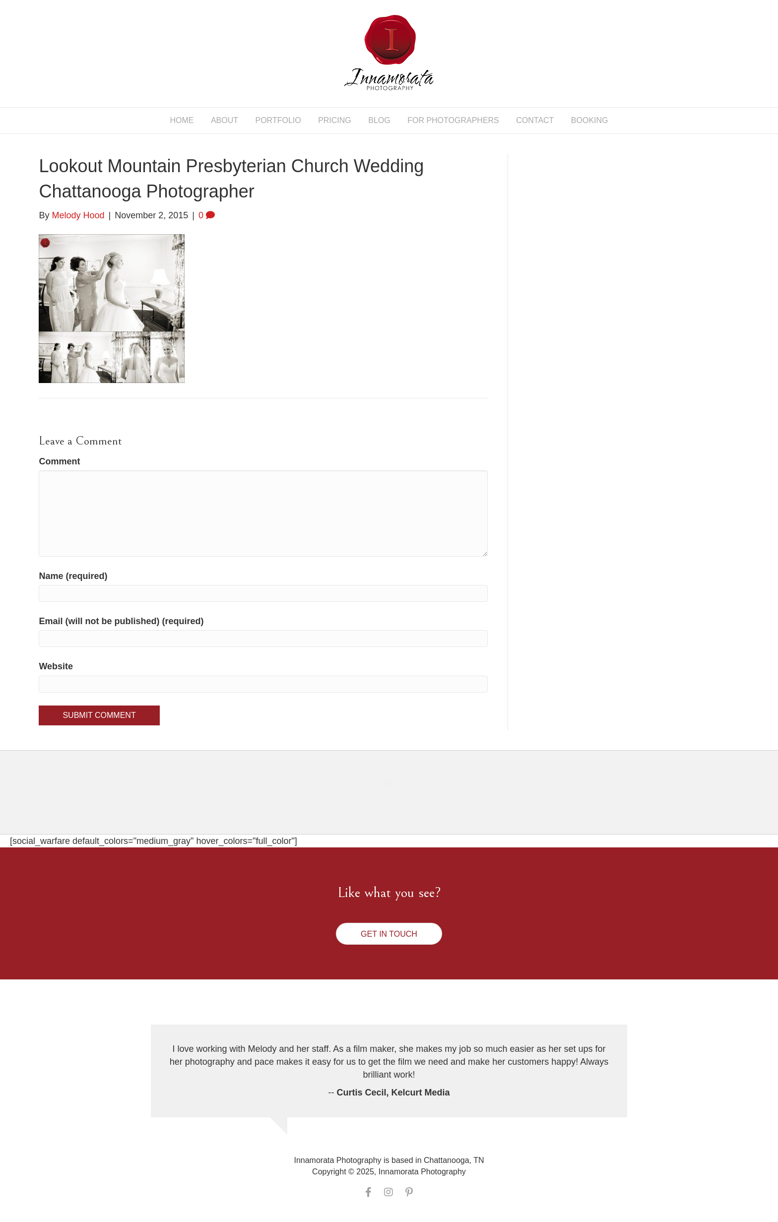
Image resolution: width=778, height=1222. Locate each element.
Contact (535, 120)
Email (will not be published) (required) (121, 621)
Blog (379, 120)
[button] (389, 934)
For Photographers (453, 120)
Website (56, 666)
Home (182, 120)
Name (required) (73, 576)
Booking (589, 120)
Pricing (334, 120)
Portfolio (278, 120)
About (224, 120)
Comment (59, 461)
